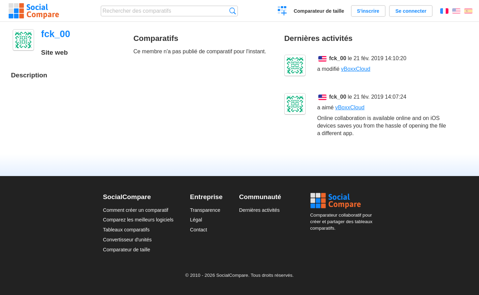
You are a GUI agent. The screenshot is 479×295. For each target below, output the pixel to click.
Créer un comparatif (282, 11)
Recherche (232, 11)
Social (343, 201)
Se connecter (410, 11)
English (456, 11)
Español (468, 11)
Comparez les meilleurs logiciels (138, 219)
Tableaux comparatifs (126, 229)
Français (444, 11)
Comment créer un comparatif (135, 210)
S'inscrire (368, 11)
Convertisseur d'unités (127, 239)
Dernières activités (259, 210)
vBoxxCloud (355, 69)
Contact (198, 229)
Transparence (205, 210)
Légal (196, 219)
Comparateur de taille (319, 11)
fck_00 (337, 58)
